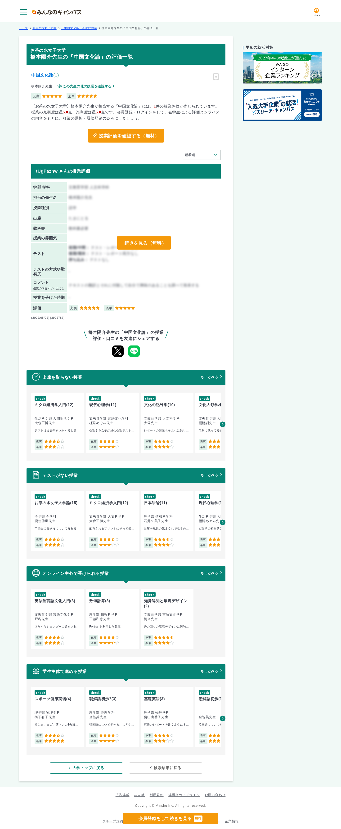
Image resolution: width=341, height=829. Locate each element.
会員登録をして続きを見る (170, 819)
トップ (23, 28)
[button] (222, 424)
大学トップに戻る (95, 768)
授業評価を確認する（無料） (129, 136)
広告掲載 (123, 795)
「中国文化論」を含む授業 (79, 28)
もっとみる (209, 377)
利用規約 (157, 795)
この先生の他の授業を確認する (87, 86)
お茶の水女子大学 (44, 28)
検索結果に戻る (160, 768)
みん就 (139, 795)
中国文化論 (42, 75)
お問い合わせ (215, 795)
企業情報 (232, 821)
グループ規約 (112, 821)
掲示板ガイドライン (184, 795)
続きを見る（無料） (145, 243)
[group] (57, 423)
